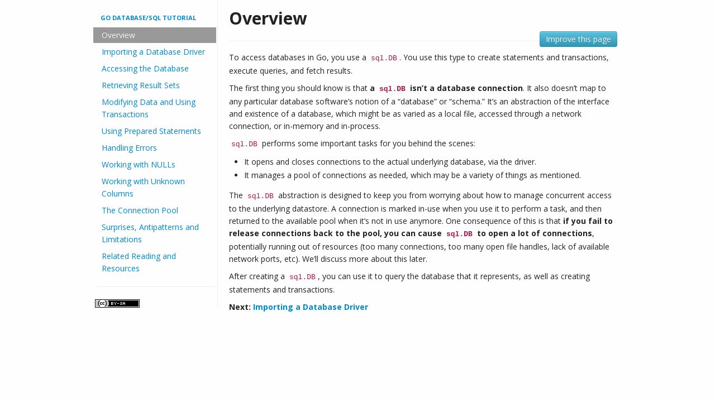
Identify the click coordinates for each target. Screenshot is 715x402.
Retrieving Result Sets (141, 85)
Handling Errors (129, 147)
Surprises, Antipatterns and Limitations (150, 233)
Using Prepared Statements (151, 131)
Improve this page (578, 39)
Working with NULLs (138, 164)
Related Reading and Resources (139, 262)
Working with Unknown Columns (143, 187)
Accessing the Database (145, 68)
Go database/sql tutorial (148, 17)
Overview (118, 35)
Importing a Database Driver (153, 51)
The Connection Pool (140, 210)
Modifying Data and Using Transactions (149, 108)
